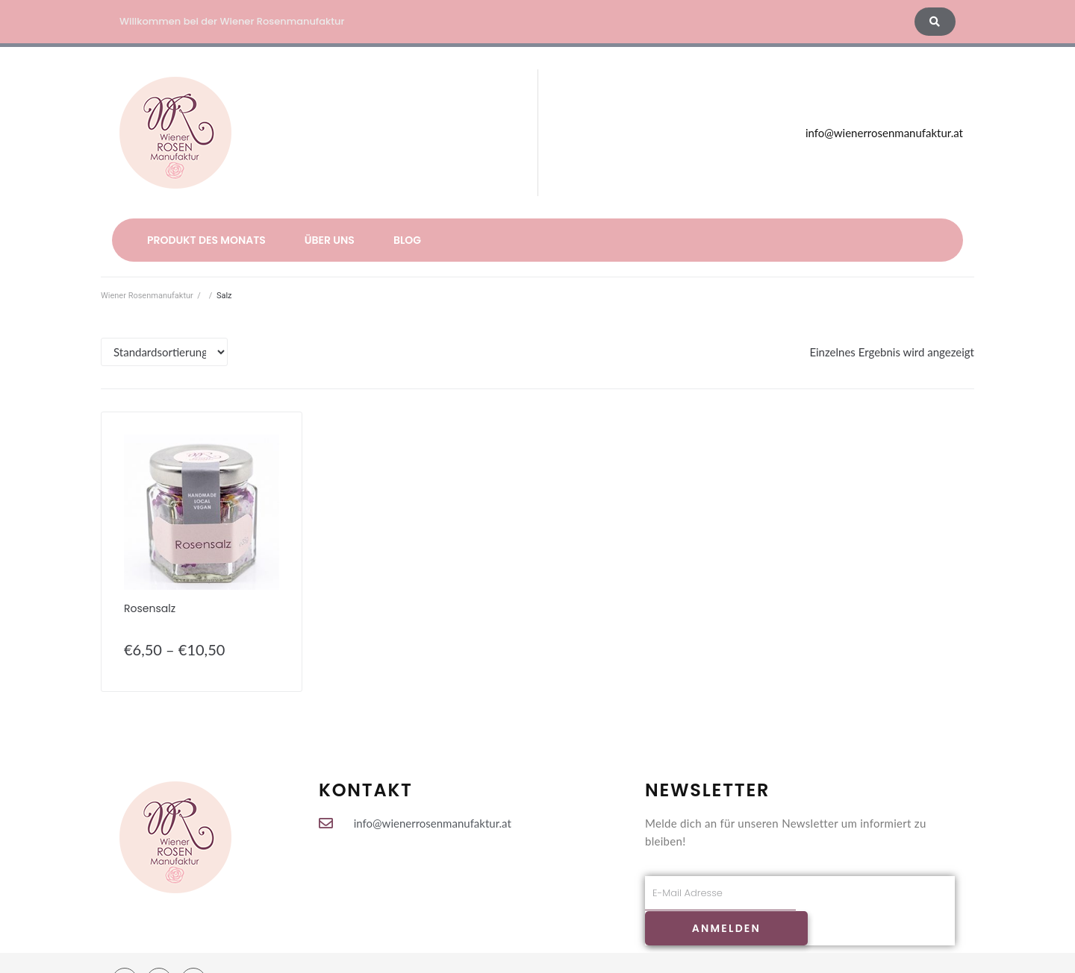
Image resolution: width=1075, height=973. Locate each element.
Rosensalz (149, 608)
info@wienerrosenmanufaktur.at (884, 132)
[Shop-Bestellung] (164, 352)
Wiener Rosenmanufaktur (147, 295)
